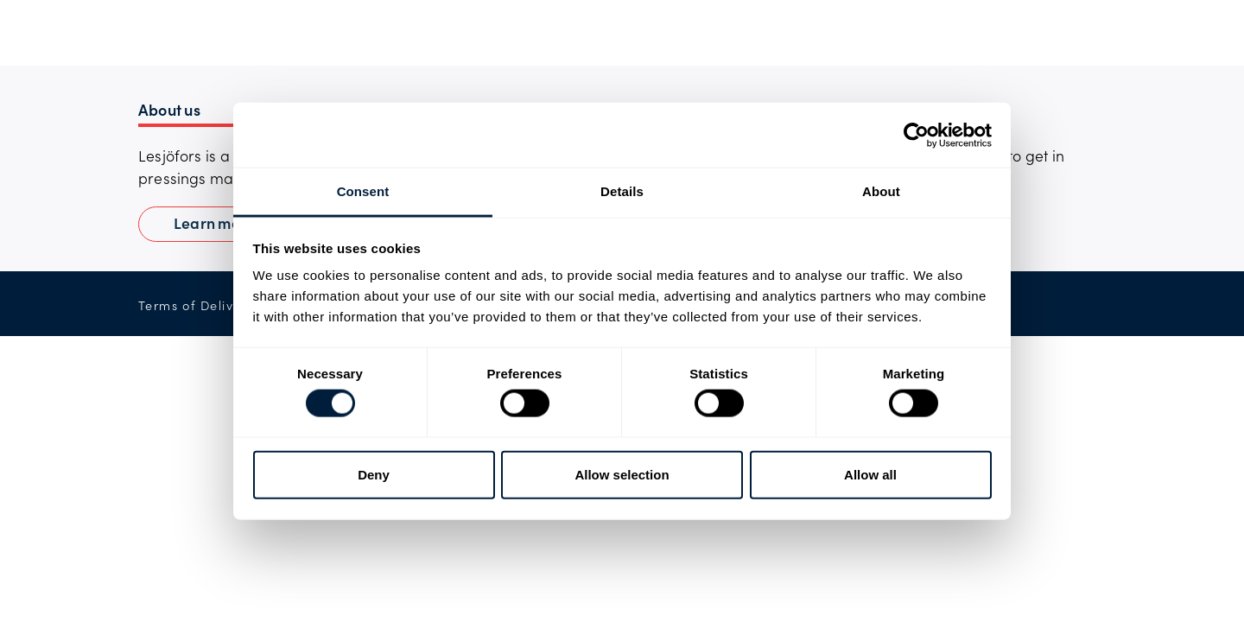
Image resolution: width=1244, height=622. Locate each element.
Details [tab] (622, 191)
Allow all (870, 473)
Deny (374, 473)
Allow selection (621, 473)
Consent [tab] (363, 191)
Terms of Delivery (196, 305)
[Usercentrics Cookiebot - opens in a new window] (916, 135)
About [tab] (881, 191)
